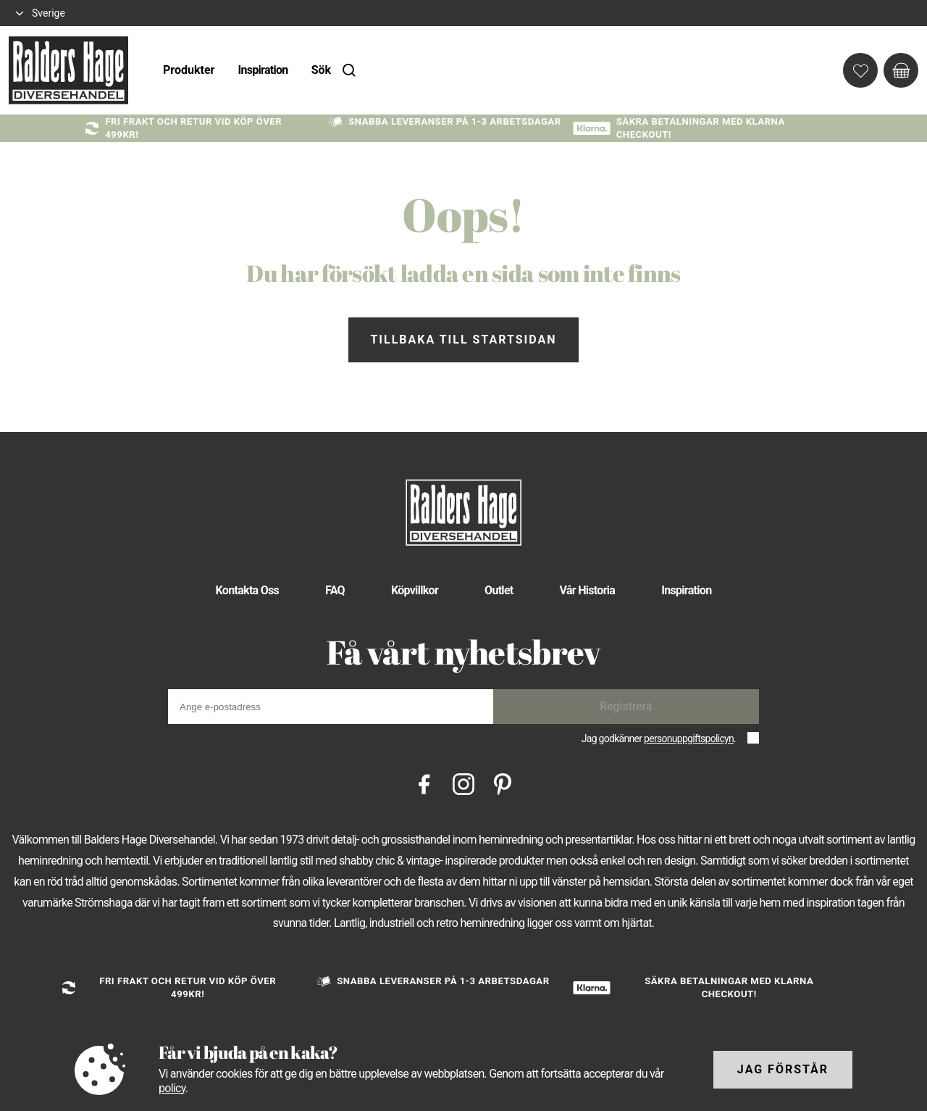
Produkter (188, 70)
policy (172, 1088)
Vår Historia (588, 590)
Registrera (626, 706)
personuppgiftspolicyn (689, 738)
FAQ (335, 590)
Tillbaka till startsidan (463, 339)
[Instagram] (463, 783)
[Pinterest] (502, 783)
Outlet (499, 590)
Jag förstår (783, 1069)
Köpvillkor (414, 590)
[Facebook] (424, 783)
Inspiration (263, 70)
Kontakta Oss (247, 590)
